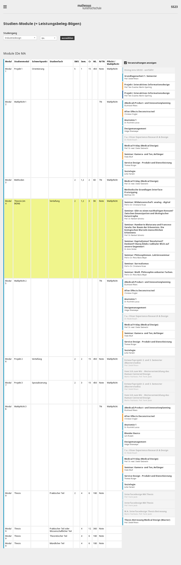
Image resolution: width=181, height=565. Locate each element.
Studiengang (10, 33)
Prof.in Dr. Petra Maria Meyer (147, 256)
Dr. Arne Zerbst (146, 245)
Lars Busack (132, 434)
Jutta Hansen (129, 172)
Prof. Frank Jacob (138, 495)
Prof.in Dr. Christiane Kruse (147, 203)
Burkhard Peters (147, 104)
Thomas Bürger (148, 163)
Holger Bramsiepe (135, 129)
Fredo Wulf (144, 155)
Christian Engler (139, 112)
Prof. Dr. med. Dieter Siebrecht (141, 146)
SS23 (174, 7)
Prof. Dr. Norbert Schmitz (148, 214)
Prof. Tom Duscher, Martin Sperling (147, 85)
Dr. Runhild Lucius (131, 121)
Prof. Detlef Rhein (140, 77)
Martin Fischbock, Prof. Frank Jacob (146, 374)
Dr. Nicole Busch (146, 138)
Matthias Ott (143, 192)
